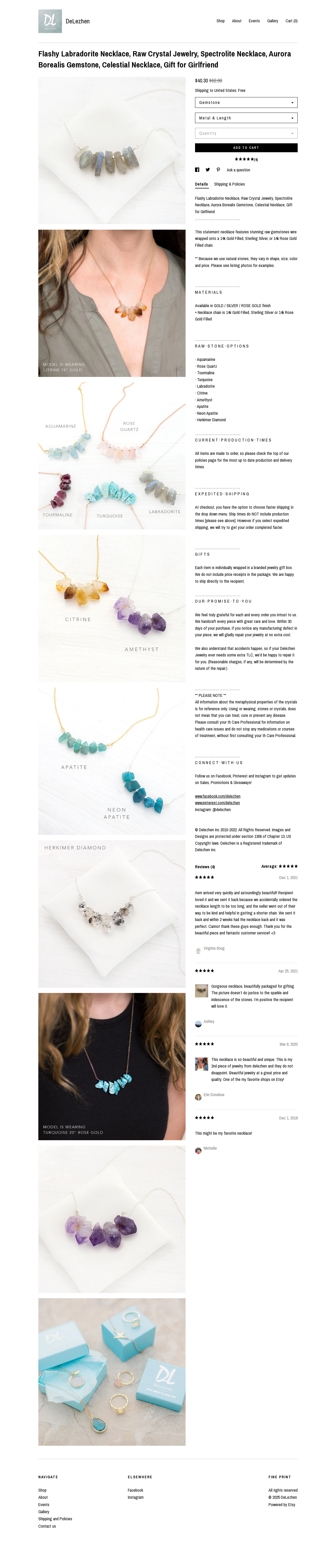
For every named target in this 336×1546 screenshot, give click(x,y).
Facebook (135, 1490)
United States (225, 90)
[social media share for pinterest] (219, 170)
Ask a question (238, 170)
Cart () (292, 21)
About (237, 21)
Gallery (272, 21)
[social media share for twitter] (208, 170)
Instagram (136, 1497)
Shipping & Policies (229, 184)
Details (202, 184)
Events (254, 21)
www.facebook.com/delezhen (217, 796)
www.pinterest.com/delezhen (217, 803)
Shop (221, 21)
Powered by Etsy (282, 1504)
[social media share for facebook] (197, 170)
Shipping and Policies (55, 1519)
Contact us (47, 1526)
